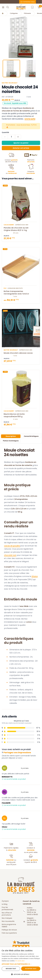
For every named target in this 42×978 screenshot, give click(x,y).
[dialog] (21, 962)
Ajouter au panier (21, 143)
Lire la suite (30, 119)
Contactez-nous (27, 2)
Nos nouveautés (8, 921)
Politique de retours (9, 930)
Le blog (4, 904)
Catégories (14, 13)
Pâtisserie (27, 13)
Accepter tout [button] (30, 969)
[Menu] (3, 7)
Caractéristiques (31, 436)
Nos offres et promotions (7, 914)
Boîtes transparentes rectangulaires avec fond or (21, 292)
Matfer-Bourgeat (9, 83)
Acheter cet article (21, 148)
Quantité (5, 132)
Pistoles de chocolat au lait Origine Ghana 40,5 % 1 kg (21, 229)
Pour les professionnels (7, 908)
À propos (5, 901)
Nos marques (7, 918)
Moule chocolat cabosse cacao (21, 353)
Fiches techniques (11, 441)
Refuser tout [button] (11, 969)
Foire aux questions (9, 933)
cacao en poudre (12, 545)
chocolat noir (10, 555)
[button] (21, 964)
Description (11, 436)
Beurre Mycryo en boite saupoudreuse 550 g (21, 415)
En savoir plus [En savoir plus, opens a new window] (20, 961)
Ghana (34, 576)
